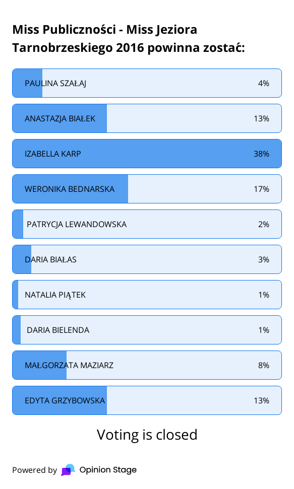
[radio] (147, 83)
